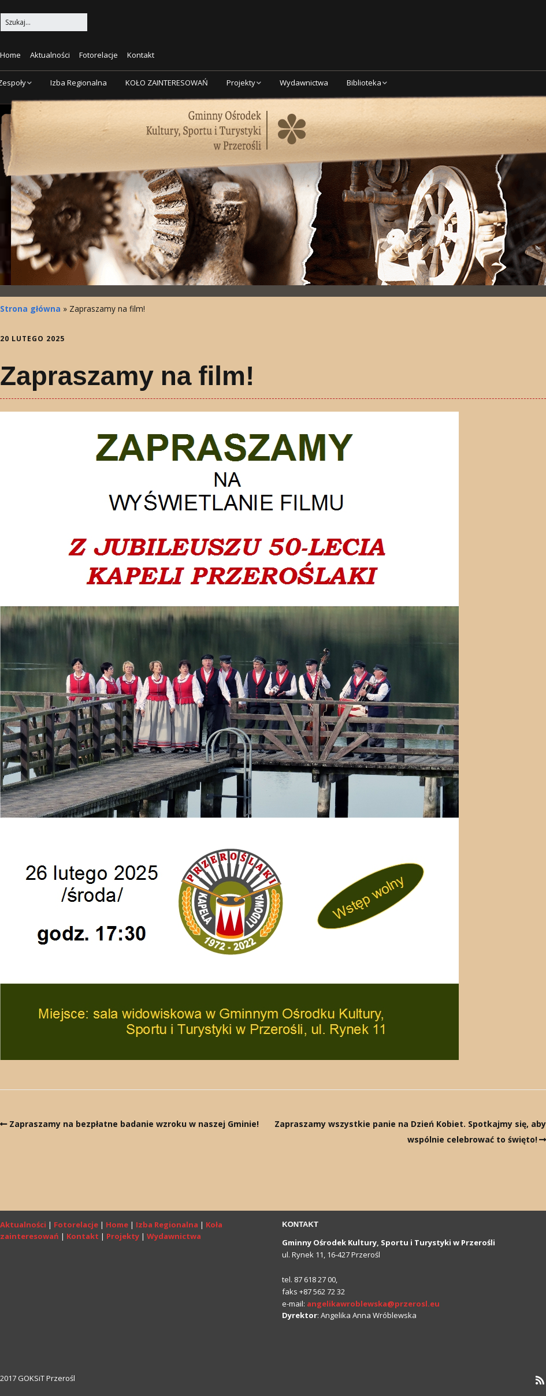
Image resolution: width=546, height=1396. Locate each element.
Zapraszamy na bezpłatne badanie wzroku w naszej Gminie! (134, 1123)
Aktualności (50, 55)
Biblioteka (364, 82)
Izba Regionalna (78, 82)
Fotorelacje (98, 55)
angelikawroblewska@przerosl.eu (373, 1303)
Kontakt (140, 55)
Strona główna (30, 308)
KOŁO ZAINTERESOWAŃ (166, 82)
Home (10, 55)
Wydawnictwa (304, 82)
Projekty (240, 82)
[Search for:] (44, 22)
